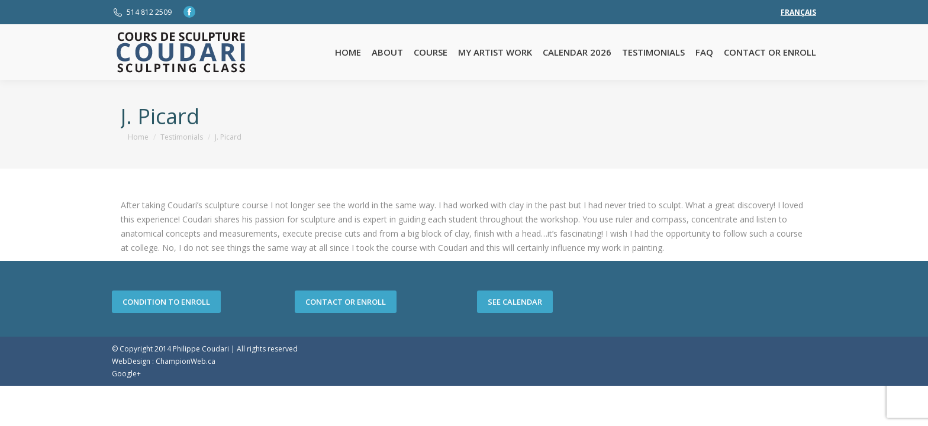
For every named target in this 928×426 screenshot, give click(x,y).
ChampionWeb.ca (185, 361)
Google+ (126, 374)
